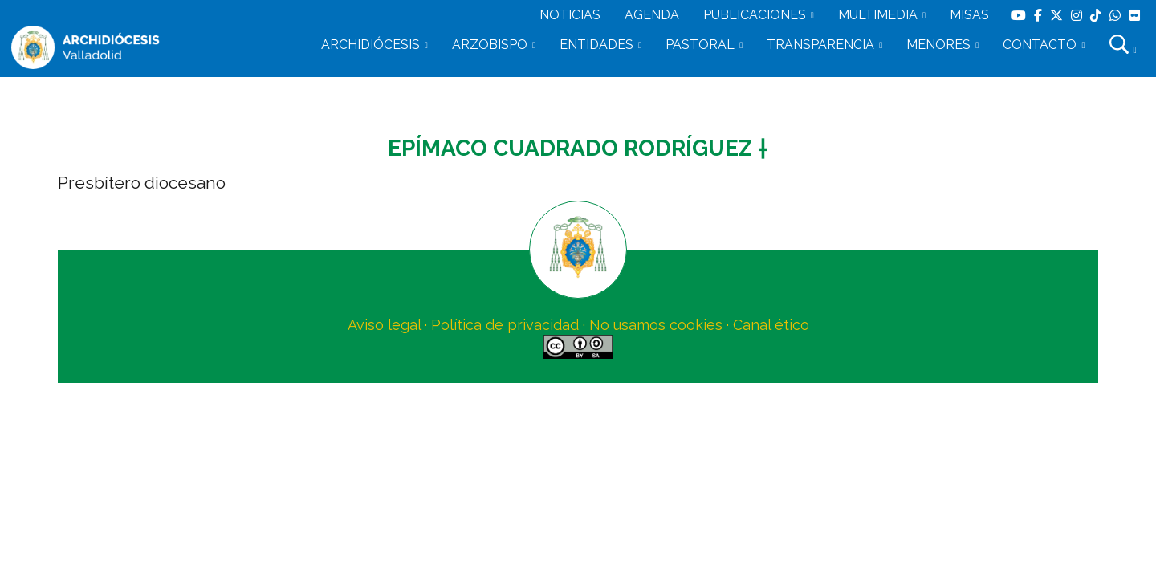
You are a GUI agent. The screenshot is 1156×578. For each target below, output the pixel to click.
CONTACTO (1040, 44)
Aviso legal (384, 324)
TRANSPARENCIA (820, 44)
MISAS (969, 14)
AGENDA (652, 14)
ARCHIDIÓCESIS (370, 44)
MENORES (938, 44)
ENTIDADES (596, 44)
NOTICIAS (569, 14)
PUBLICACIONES (754, 14)
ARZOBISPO (489, 44)
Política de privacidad (505, 324)
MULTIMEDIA (878, 14)
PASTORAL (700, 44)
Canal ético (771, 324)
